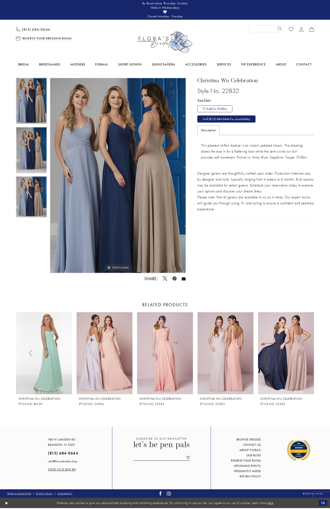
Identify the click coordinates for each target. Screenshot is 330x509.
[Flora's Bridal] (165, 42)
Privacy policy (44, 494)
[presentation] (44, 354)
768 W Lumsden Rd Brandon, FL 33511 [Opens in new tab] (61, 443)
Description (208, 132)
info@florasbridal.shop (62, 462)
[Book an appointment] (44, 39)
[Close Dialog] (7, 504)
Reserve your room (246, 462)
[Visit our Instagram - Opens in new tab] (169, 494)
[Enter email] (161, 459)
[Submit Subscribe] (188, 459)
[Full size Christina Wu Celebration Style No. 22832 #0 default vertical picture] (118, 176)
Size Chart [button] (204, 101)
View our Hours (62, 470)
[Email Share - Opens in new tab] (184, 279)
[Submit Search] (279, 30)
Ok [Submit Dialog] (322, 503)
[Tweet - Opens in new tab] (165, 279)
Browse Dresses (248, 441)
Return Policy (250, 477)
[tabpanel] (31, 103)
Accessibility (64, 494)
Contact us (252, 446)
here (270, 504)
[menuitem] (33, 30)
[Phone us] (33, 30)
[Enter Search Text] (266, 30)
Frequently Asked (247, 472)
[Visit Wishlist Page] (291, 30)
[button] (301, 30)
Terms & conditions (19, 494)
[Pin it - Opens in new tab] (174, 279)
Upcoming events (247, 467)
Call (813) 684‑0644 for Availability (228, 121)
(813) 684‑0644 (63, 454)
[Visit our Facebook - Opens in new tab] (160, 494)
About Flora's (250, 451)
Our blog (253, 456)
